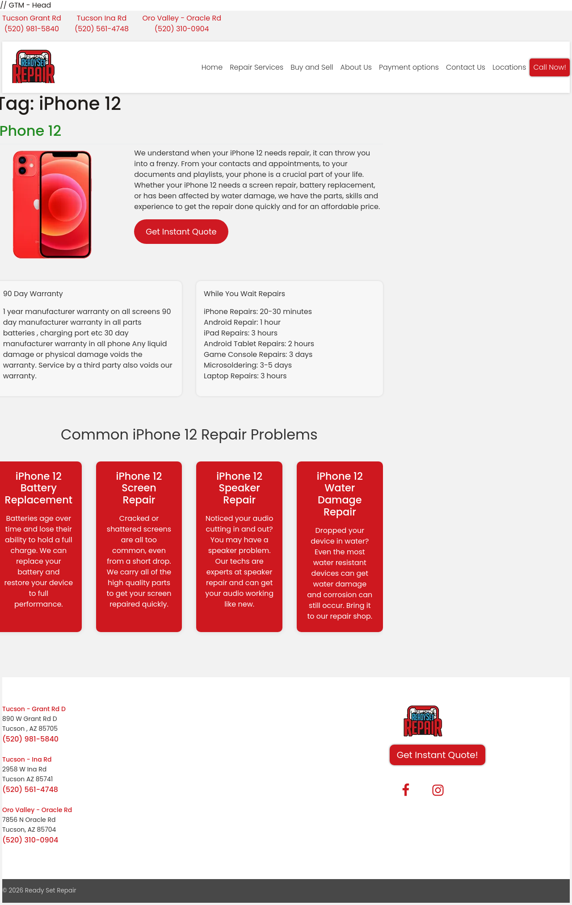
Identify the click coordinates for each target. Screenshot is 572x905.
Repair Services (256, 67)
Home (212, 67)
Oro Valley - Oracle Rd (181, 18)
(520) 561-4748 (102, 29)
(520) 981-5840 (31, 29)
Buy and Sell (311, 67)
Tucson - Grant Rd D (34, 708)
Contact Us (465, 67)
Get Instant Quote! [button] (437, 755)
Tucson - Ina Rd (27, 759)
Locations (509, 67)
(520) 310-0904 (182, 29)
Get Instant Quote (181, 231)
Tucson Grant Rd (31, 18)
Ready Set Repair (50, 890)
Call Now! (549, 67)
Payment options (409, 67)
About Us (356, 67)
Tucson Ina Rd (102, 18)
